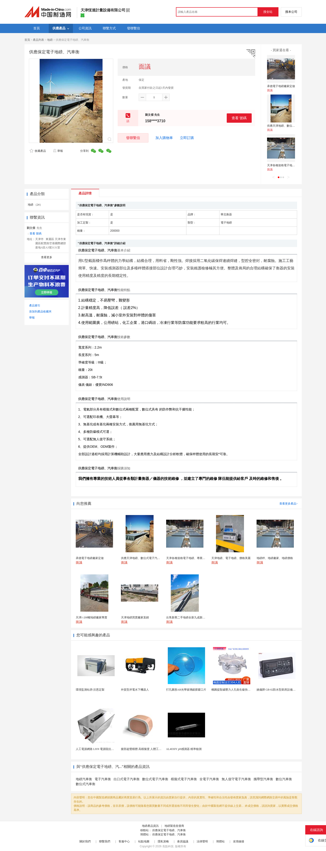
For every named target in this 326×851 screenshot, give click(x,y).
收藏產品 (38, 151)
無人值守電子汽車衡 (236, 779)
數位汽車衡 (284, 779)
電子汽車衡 (103, 779)
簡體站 (220, 841)
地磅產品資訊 (150, 825)
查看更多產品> (288, 503)
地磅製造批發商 (174, 825)
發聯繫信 (133, 138)
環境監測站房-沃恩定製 (90, 689)
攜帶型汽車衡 (263, 779)
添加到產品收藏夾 (40, 311)
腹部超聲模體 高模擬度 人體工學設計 (144, 749)
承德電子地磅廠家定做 (281, 86)
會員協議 (182, 841)
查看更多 (46, 257)
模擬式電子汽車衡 (184, 779)
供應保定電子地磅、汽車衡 (169, 830)
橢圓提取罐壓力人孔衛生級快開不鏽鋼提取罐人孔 (242, 689)
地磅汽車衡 (84, 779)
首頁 (27, 39)
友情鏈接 (238, 841)
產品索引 (34, 305)
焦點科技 (168, 846)
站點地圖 (143, 841)
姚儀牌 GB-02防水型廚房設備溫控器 (279, 689)
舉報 (58, 151)
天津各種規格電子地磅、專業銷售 (288, 165)
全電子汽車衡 (209, 779)
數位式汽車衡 (85, 784)
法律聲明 (202, 841)
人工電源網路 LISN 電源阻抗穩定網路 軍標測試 (105, 749)
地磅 (50, 39)
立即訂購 (187, 138)
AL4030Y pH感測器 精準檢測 (184, 749)
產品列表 (38, 39)
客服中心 (124, 841)
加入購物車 (164, 138)
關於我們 (85, 841)
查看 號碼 (239, 118)
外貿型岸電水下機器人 (135, 689)
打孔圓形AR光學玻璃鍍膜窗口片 (186, 689)
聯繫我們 (104, 841)
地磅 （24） (35, 204)
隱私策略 (163, 841)
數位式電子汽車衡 (155, 779)
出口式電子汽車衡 (126, 779)
